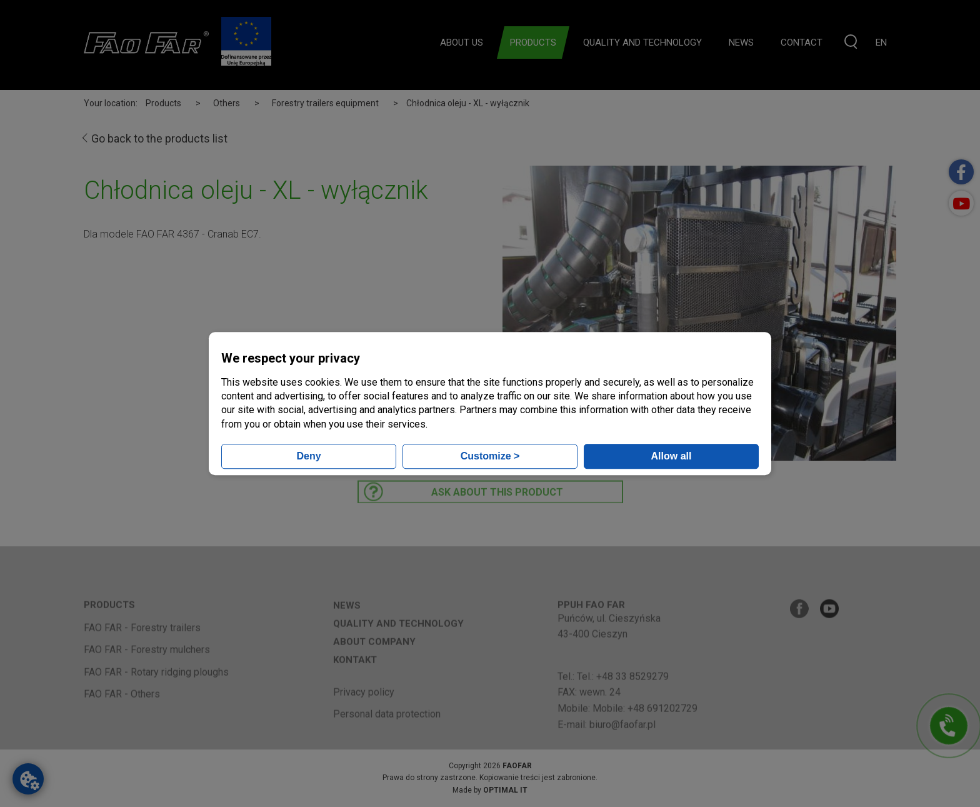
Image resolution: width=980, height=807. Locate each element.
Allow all (671, 456)
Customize (490, 456)
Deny (308, 456)
